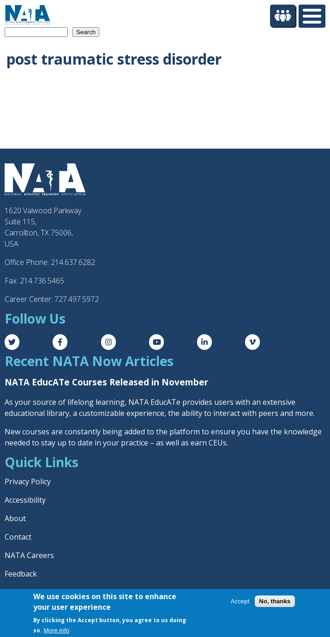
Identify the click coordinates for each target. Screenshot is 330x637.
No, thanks (274, 601)
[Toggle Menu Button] (312, 16)
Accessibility (25, 500)
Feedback (21, 574)
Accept (240, 601)
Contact (18, 537)
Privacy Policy (28, 481)
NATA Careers (29, 555)
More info (57, 630)
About (15, 518)
